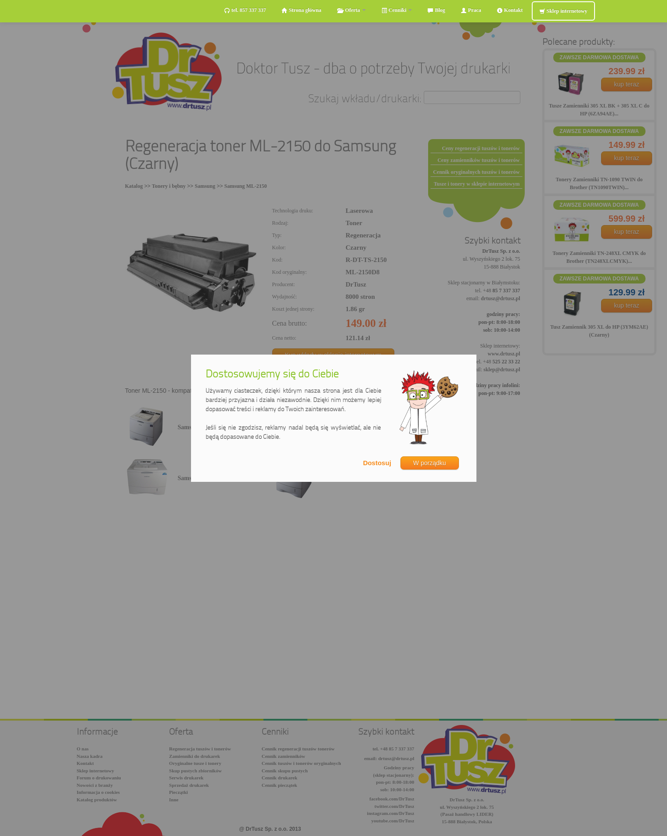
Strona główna (301, 10)
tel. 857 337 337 (245, 10)
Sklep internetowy (563, 11)
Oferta (351, 10)
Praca (471, 10)
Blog (436, 10)
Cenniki (396, 10)
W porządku (429, 462)
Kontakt (510, 10)
